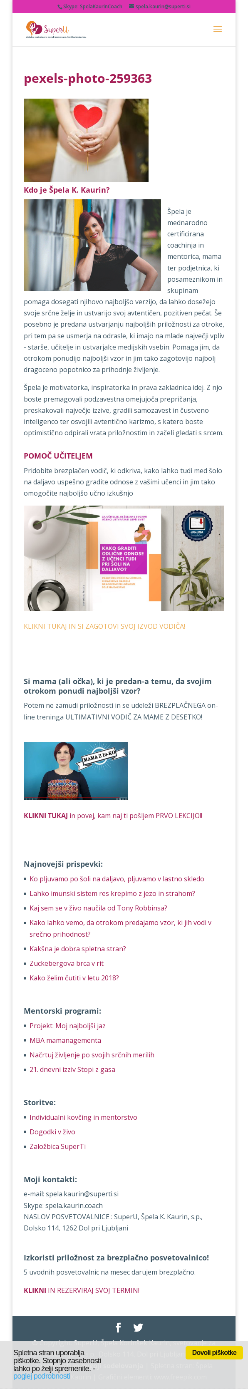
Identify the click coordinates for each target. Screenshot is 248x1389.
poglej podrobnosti (41, 1376)
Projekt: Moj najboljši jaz (68, 1025)
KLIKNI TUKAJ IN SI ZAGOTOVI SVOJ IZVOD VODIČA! (104, 626)
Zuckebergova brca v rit (67, 963)
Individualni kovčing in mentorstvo (83, 1117)
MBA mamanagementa (65, 1040)
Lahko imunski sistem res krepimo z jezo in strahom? (112, 893)
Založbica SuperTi (58, 1146)
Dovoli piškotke (214, 1352)
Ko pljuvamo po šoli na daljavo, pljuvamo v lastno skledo (117, 878)
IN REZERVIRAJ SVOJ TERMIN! (81, 1290)
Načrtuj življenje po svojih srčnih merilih (92, 1054)
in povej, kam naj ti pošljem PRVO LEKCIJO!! (113, 815)
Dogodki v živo (52, 1131)
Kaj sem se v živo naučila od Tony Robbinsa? (98, 908)
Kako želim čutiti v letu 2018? (74, 977)
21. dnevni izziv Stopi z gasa (72, 1069)
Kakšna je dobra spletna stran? (78, 948)
